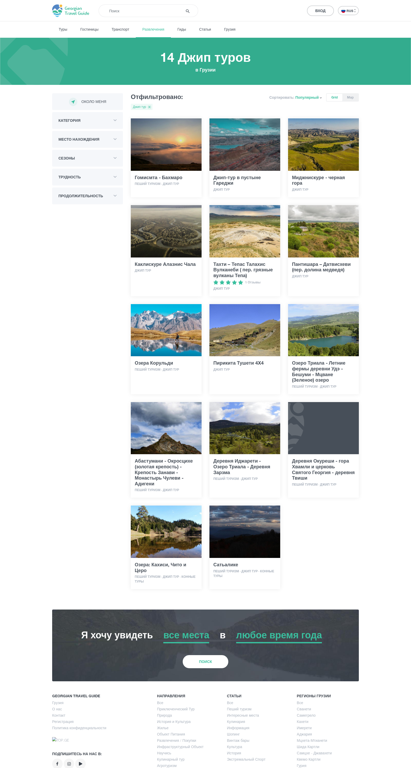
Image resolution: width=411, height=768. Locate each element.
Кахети (302, 755)
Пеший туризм (239, 743)
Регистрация (63, 755)
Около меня (87, 102)
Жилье (163, 762)
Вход (320, 10)
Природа (164, 749)
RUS (348, 11)
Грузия (229, 29)
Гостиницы (89, 29)
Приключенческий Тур (175, 743)
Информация (238, 762)
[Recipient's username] (144, 11)
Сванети (304, 743)
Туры (63, 29)
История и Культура (174, 755)
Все (160, 736)
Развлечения (153, 29)
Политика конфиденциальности (79, 762)
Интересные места (243, 749)
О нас (57, 743)
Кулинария (236, 755)
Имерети (304, 762)
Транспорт (120, 29)
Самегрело (306, 749)
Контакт (58, 749)
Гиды (181, 29)
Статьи (205, 29)
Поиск (205, 695)
